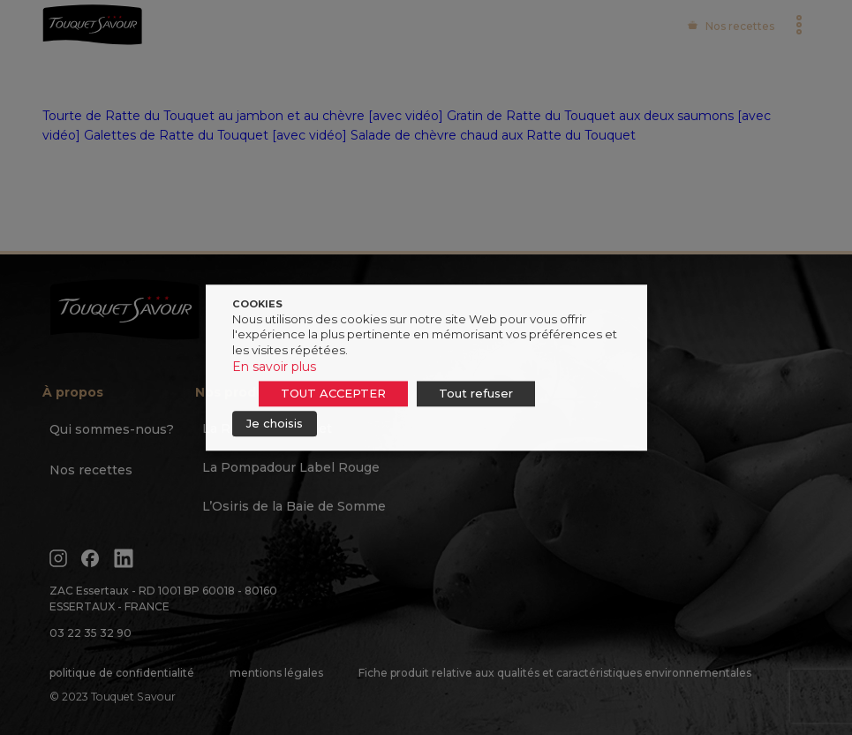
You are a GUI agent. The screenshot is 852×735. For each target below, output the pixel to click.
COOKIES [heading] (257, 304)
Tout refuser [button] (476, 393)
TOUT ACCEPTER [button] (333, 393)
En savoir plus (274, 367)
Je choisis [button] (274, 423)
